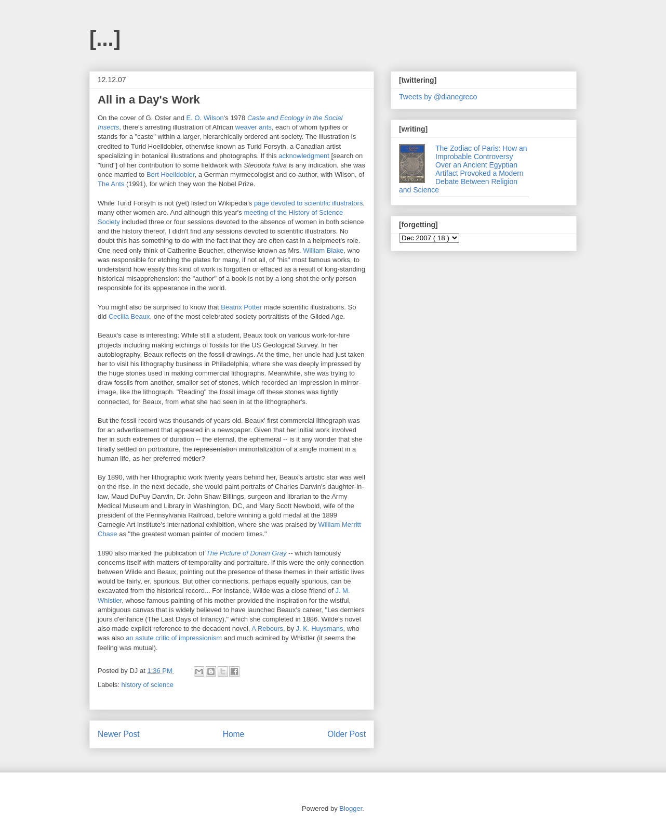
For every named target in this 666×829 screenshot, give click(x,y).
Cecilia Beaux (129, 316)
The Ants (111, 184)
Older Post (346, 734)
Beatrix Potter (241, 307)
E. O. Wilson (205, 118)
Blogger (350, 808)
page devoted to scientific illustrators (308, 203)
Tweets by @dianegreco (438, 97)
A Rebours (267, 628)
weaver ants (253, 127)
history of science (148, 685)
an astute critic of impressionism (174, 638)
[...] (105, 38)
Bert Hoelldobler (170, 174)
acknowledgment (303, 156)
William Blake (323, 250)
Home (234, 734)
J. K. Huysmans (319, 628)
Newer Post (119, 734)
